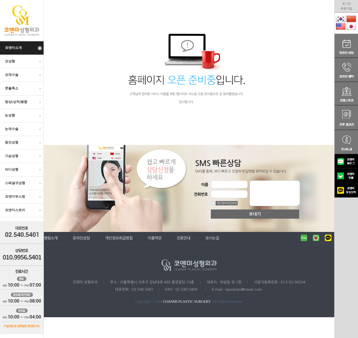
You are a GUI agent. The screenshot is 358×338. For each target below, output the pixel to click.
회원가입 (346, 8)
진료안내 (183, 238)
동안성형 (23, 142)
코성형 (23, 61)
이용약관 (154, 238)
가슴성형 (23, 156)
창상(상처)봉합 (23, 102)
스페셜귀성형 (23, 183)
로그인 (346, 3)
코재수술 (23, 75)
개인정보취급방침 (226, 203)
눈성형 (23, 115)
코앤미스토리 (23, 210)
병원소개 (51, 238)
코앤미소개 (23, 48)
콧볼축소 (23, 88)
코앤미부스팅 (23, 197)
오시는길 (212, 238)
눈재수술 (23, 129)
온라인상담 (81, 238)
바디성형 (23, 170)
